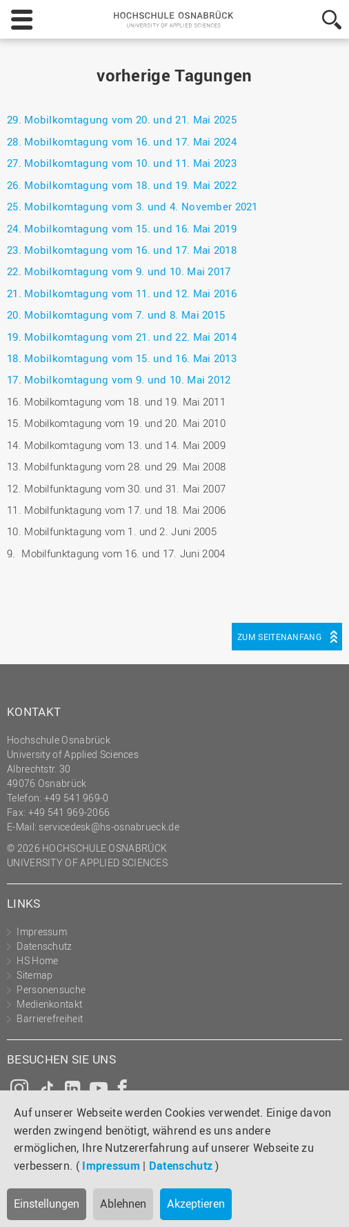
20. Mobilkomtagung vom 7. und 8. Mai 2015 (116, 314)
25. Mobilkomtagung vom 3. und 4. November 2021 (132, 206)
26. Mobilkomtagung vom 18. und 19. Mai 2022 (122, 185)
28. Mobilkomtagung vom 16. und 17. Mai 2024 (122, 141)
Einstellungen (46, 1203)
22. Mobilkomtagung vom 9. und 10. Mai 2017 (119, 271)
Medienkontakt (49, 1003)
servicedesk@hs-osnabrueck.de (109, 826)
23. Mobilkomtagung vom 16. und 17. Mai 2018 (122, 250)
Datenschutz (180, 1165)
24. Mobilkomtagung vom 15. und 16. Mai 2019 (122, 228)
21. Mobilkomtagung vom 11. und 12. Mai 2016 (122, 293)
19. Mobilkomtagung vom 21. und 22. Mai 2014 (122, 336)
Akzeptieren (196, 1203)
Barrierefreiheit (50, 1018)
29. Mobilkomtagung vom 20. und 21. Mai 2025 (122, 119)
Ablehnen (123, 1203)
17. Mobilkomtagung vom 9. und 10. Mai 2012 (119, 379)
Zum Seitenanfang (279, 636)
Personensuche (51, 989)
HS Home (37, 960)
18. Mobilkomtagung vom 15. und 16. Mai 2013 (122, 358)
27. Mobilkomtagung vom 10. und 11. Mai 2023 (122, 163)
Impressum (111, 1165)
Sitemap (34, 974)
